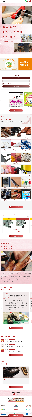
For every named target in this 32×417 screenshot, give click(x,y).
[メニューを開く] (30, 1)
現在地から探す (16, 77)
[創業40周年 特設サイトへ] (16, 64)
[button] (31, 99)
